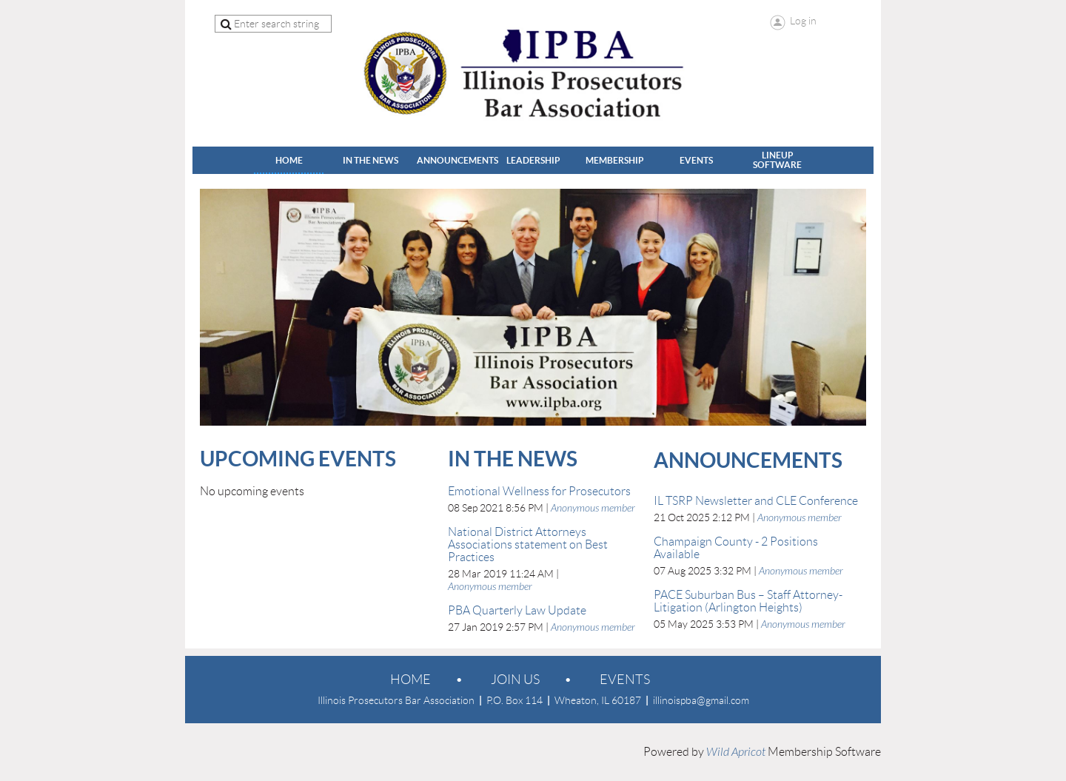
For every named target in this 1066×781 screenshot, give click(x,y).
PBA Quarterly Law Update (517, 610)
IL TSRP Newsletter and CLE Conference (756, 501)
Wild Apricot (735, 752)
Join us (515, 679)
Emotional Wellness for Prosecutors (539, 491)
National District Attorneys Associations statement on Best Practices (528, 544)
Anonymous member (593, 508)
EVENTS (625, 679)
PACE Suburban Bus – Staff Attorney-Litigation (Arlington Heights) (748, 601)
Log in (803, 21)
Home (410, 679)
